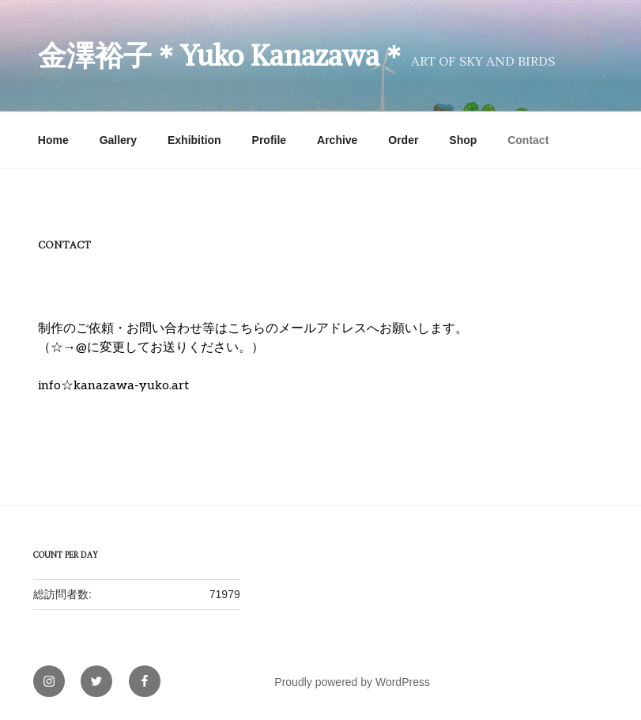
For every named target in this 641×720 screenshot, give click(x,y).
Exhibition (194, 140)
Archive (337, 140)
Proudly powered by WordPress (352, 682)
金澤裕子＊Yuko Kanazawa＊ (223, 56)
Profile (269, 140)
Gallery (118, 140)
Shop (463, 140)
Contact (528, 140)
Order (403, 140)
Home (53, 140)
